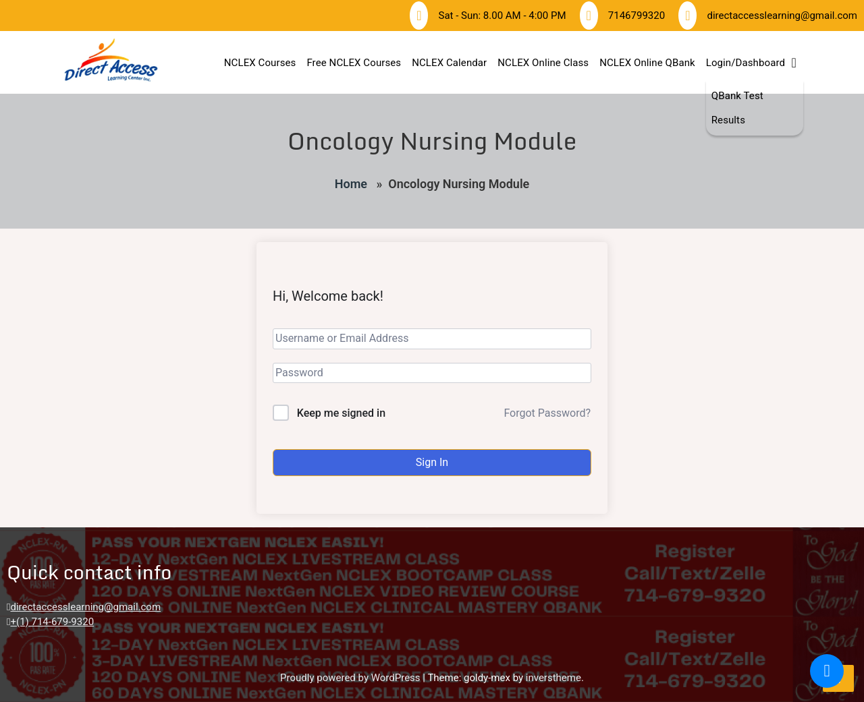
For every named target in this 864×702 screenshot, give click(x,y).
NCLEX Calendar (449, 63)
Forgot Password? (547, 413)
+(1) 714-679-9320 (52, 622)
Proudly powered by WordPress (351, 678)
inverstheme (553, 678)
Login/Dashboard (745, 63)
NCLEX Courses (260, 63)
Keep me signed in (341, 413)
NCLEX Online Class (543, 63)
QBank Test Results (737, 108)
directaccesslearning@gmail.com (85, 607)
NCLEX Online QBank (647, 63)
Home (351, 184)
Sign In (432, 462)
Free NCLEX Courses (353, 63)
